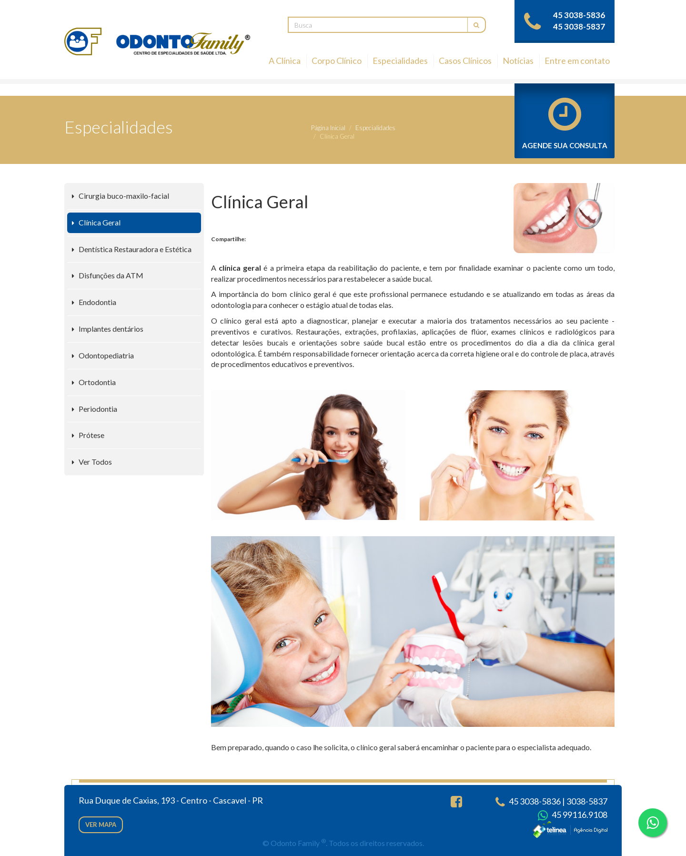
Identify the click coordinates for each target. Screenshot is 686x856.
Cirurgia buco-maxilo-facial (120, 195)
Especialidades (400, 60)
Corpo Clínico (337, 60)
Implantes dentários (107, 328)
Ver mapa (100, 824)
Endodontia (94, 301)
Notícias (518, 60)
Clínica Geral (96, 222)
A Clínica (285, 60)
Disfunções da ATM (107, 275)
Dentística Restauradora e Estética (132, 249)
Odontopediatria (103, 355)
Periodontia (94, 408)
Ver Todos (92, 461)
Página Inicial (328, 128)
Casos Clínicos (465, 60)
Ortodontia (94, 382)
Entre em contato (577, 60)
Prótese (88, 434)
